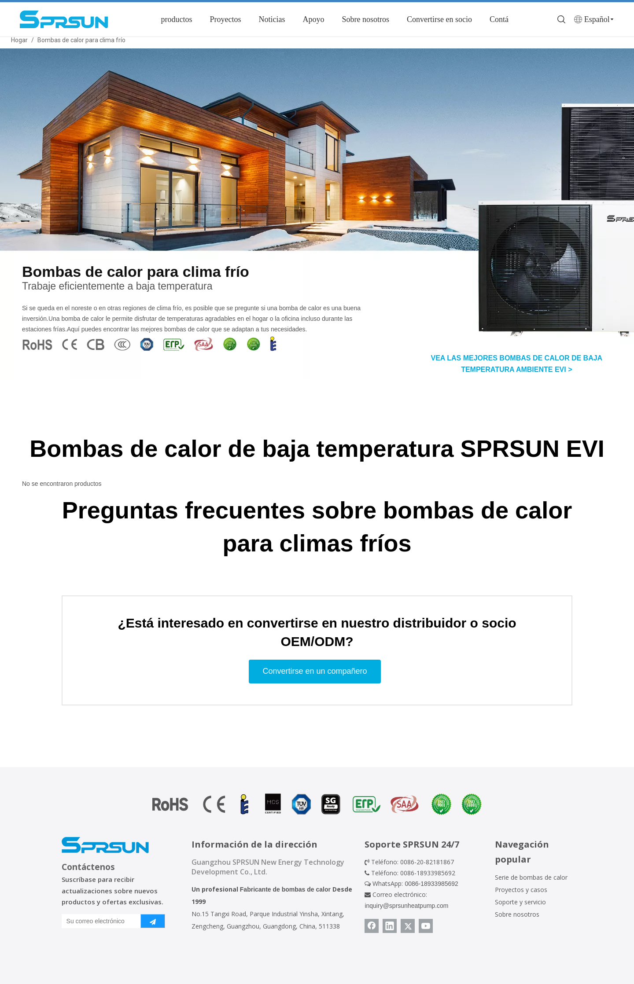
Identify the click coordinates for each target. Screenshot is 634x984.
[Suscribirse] (152, 921)
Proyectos (225, 19)
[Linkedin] (390, 926)
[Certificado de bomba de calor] (317, 804)
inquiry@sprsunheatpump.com (406, 905)
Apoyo (313, 19)
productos (176, 19)
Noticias (271, 19)
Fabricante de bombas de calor (285, 889)
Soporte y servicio (520, 902)
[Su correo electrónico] (99, 921)
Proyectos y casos (521, 889)
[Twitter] (408, 926)
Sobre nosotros (365, 19)
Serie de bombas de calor (531, 877)
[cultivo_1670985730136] (150, 343)
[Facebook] (372, 926)
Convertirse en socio (439, 19)
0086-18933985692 (431, 883)
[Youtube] (426, 926)
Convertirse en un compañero (314, 671)
